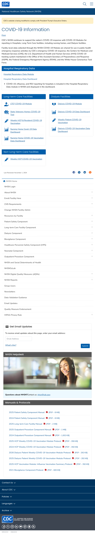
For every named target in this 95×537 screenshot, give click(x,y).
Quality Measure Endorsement (17, 309)
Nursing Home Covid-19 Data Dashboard (23, 130)
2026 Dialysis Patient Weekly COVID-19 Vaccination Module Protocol (48, 452)
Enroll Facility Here (12, 198)
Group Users (10, 286)
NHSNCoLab (10, 268)
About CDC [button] (9, 489)
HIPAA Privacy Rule (13, 315)
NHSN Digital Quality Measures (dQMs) (22, 274)
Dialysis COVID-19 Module (70, 103)
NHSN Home (11, 181)
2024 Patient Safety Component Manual (34, 418)
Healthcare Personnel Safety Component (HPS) (25, 245)
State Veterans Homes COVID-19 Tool (25, 113)
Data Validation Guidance (15, 297)
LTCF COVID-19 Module (21, 103)
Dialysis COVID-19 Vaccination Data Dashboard (74, 130)
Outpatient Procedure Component (19, 256)
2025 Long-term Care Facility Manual (33, 424)
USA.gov (14, 532)
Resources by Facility (13, 216)
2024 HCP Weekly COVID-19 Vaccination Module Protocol (43, 447)
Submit (85, 346)
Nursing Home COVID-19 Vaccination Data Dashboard (27, 139)
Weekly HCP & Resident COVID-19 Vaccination (26, 122)
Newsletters (9, 291)
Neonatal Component (13, 251)
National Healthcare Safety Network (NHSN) (21, 11)
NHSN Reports (10, 280)
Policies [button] (7, 496)
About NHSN (10, 192)
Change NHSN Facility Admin (17, 210)
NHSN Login (9, 186)
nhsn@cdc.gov (44, 394)
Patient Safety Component (16, 221)
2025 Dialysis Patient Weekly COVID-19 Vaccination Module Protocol (48, 458)
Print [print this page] (4, 35)
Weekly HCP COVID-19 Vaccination (26, 159)
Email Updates (10, 303)
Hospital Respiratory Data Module (19, 74)
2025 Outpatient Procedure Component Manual (37, 429)
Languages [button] (9, 503)
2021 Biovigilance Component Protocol (34, 470)
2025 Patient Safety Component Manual (34, 412)
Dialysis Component (13, 233)
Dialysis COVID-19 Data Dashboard (74, 111)
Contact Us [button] (9, 482)
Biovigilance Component (15, 239)
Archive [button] (7, 510)
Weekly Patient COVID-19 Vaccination (69, 121)
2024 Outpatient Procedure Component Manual (39, 435)
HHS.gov (5, 532)
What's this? (10, 345)
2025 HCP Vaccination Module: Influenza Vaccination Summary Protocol (49, 464)
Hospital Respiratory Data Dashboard (20, 79)
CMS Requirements (12, 204)
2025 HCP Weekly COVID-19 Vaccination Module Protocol (43, 441)
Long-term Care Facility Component (20, 227)
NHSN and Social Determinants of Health (22, 262)
